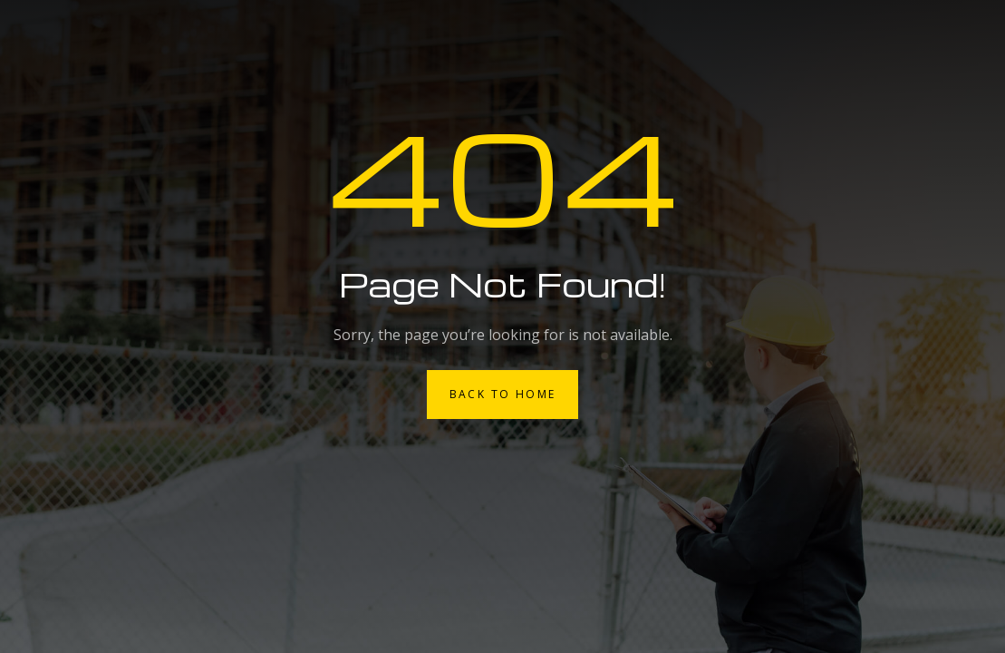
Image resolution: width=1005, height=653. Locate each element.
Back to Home (502, 394)
